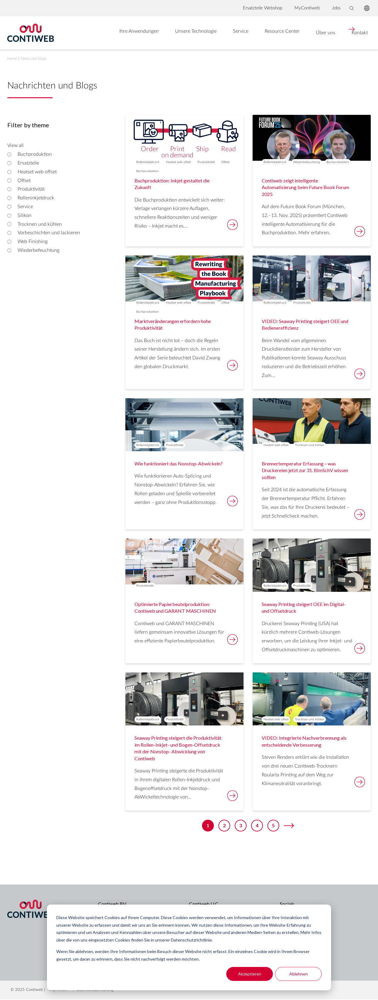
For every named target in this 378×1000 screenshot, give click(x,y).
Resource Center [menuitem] (258, 33)
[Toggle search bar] (352, 8)
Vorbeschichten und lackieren (49, 233)
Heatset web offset (37, 172)
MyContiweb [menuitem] (307, 8)
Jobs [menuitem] (336, 8)
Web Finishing (33, 241)
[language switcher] (367, 8)
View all (15, 146)
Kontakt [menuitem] (340, 33)
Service (25, 207)
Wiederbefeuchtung (38, 250)
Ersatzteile (28, 163)
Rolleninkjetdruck (36, 198)
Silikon (24, 215)
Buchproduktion (35, 154)
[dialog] (189, 947)
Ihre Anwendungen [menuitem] (116, 33)
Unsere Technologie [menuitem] (174, 33)
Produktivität (31, 189)
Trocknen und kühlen (40, 224)
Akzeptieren (249, 973)
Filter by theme (28, 125)
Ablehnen (298, 973)
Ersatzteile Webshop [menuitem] (262, 8)
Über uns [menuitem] (301, 33)
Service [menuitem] (218, 33)
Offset (24, 180)
